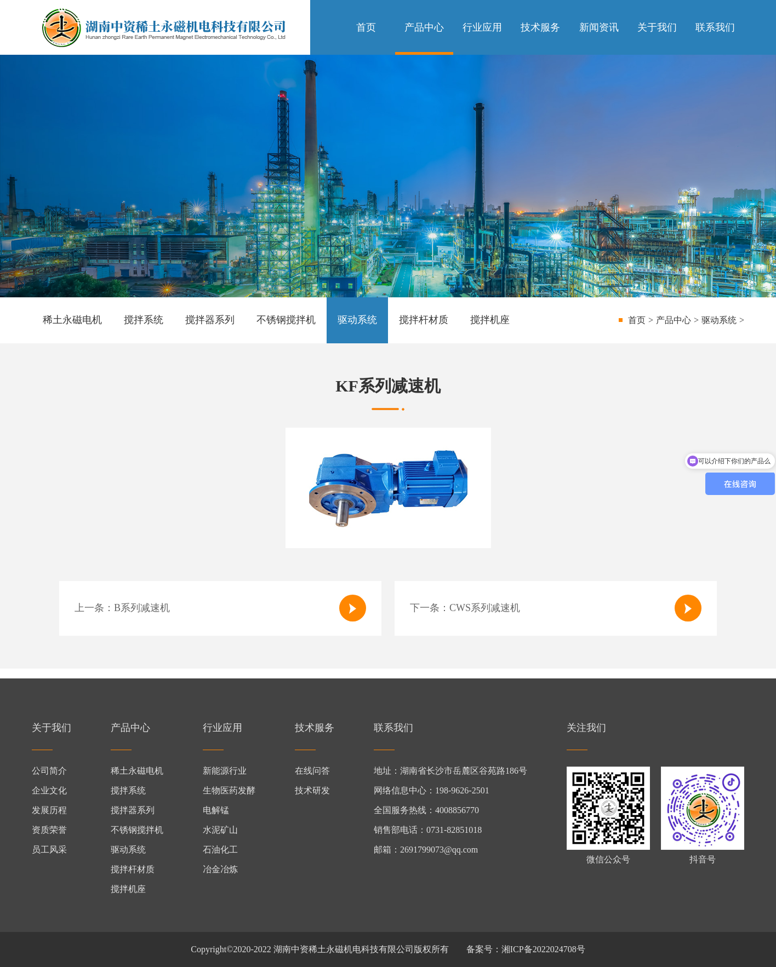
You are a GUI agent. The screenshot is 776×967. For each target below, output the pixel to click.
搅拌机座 (490, 319)
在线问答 (312, 770)
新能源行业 (225, 770)
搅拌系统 (143, 319)
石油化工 (220, 849)
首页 (366, 27)
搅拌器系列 (210, 319)
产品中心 (424, 27)
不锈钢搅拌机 (286, 319)
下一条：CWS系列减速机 (555, 608)
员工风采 (49, 849)
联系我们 (715, 27)
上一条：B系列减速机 (220, 608)
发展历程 (49, 810)
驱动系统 (357, 319)
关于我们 (657, 27)
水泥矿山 (220, 829)
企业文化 (49, 790)
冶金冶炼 (220, 869)
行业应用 (482, 27)
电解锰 (216, 810)
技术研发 (312, 790)
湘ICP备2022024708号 (543, 949)
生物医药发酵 (229, 790)
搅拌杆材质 (423, 319)
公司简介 (49, 770)
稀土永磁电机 (72, 319)
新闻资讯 (599, 27)
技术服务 (540, 27)
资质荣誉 (49, 829)
